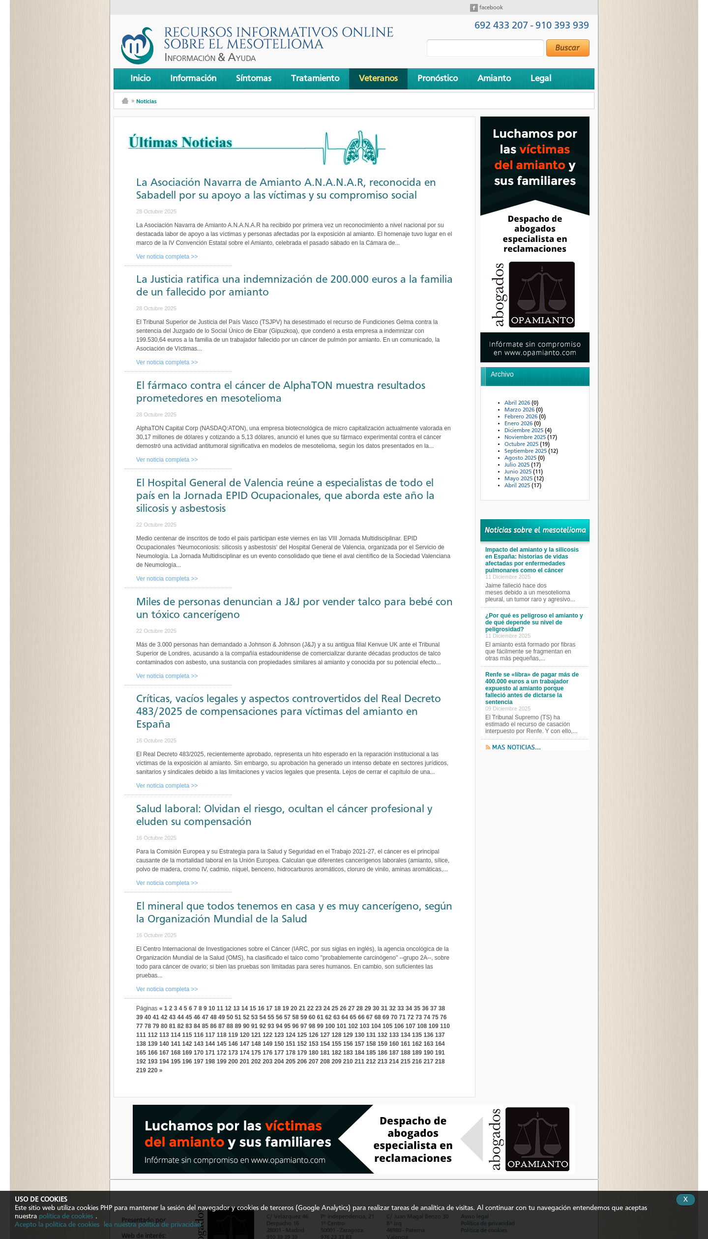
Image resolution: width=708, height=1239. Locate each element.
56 (279, 1017)
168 (175, 1052)
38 (442, 1008)
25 (335, 1008)
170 (199, 1052)
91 (254, 1026)
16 (261, 1008)
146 (233, 1043)
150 (279, 1043)
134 (406, 1035)
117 (210, 1035)
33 (400, 1008)
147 (244, 1043)
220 (152, 1070)
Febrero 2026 (521, 417)
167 (164, 1052)
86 (213, 1026)
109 (434, 1026)
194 (164, 1061)
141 (175, 1043)
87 (221, 1026)
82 (180, 1026)
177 (279, 1052)
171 (210, 1052)
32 (392, 1008)
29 (367, 1008)
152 (302, 1043)
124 (290, 1035)
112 (152, 1035)
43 (172, 1017)
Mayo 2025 (519, 479)
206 (302, 1061)
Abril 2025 (517, 486)
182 (336, 1052)
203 (267, 1061)
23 (318, 1008)
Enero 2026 (519, 424)
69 (386, 1017)
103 (364, 1026)
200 (233, 1061)
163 (428, 1043)
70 (394, 1017)
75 (435, 1017)
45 (188, 1017)
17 (269, 1008)
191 (440, 1052)
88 (230, 1026)
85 (205, 1026)
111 (141, 1035)
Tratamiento (315, 78)
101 (342, 1026)
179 (302, 1052)
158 (371, 1043)
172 (222, 1052)
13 (236, 1008)
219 (141, 1070)
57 (287, 1017)
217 (428, 1061)
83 (188, 1026)
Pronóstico (437, 78)
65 (353, 1017)
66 (361, 1017)
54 (263, 1017)
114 (175, 1035)
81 (172, 1026)
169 (187, 1052)
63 (336, 1017)
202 (256, 1061)
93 (270, 1026)
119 (233, 1035)
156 (348, 1043)
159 (382, 1043)
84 (197, 1026)
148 (256, 1043)
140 (164, 1043)
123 (279, 1035)
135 (417, 1035)
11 (220, 1008)
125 (302, 1035)
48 (213, 1017)
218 (440, 1061)
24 (327, 1008)
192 (141, 1061)
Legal (541, 78)
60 (312, 1017)
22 (310, 1008)
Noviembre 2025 (525, 438)
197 (199, 1061)
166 (152, 1052)
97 (303, 1026)
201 (244, 1061)
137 (440, 1035)
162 (417, 1043)
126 (314, 1035)
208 (325, 1061)
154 (325, 1043)
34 (409, 1008)
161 (406, 1043)
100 (330, 1026)
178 (290, 1052)
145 (222, 1043)
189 (417, 1052)
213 (382, 1061)
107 (410, 1026)
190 (428, 1052)
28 (359, 1008)
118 (222, 1035)
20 (294, 1008)
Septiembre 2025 (526, 451)
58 (295, 1017)
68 (377, 1017)
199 (222, 1061)
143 (199, 1043)
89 (238, 1026)
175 (256, 1052)
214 (394, 1061)
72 (410, 1017)
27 (351, 1008)
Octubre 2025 (522, 444)
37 (433, 1008)
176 (267, 1052)
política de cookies (66, 1216)
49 (221, 1017)
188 (406, 1052)
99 (320, 1026)
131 (371, 1035)
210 (348, 1061)
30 (376, 1008)
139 (152, 1043)
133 (394, 1035)
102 (353, 1026)
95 (287, 1026)
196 (187, 1061)
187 (394, 1052)
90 (246, 1026)
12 (228, 1008)
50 (230, 1017)
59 (303, 1017)
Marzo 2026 (520, 410)
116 (199, 1035)
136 (428, 1035)
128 (336, 1035)
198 (210, 1061)
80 (164, 1026)
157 (359, 1043)
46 (197, 1017)
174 (244, 1052)
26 (343, 1008)
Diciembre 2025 (524, 431)
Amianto (494, 78)
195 (175, 1061)
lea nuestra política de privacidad (152, 1224)
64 (345, 1017)
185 (371, 1052)
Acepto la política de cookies (57, 1224)
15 (253, 1008)
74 (427, 1017)
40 (148, 1017)
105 (387, 1026)
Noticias (146, 101)
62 (328, 1017)
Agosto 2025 (521, 458)
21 (302, 1008)
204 (279, 1061)
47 (205, 1017)
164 (440, 1043)
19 (285, 1008)
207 (314, 1061)
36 (425, 1008)
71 (402, 1017)
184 (359, 1052)
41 (155, 1017)
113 (164, 1035)
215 (406, 1061)
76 (443, 1017)
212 (371, 1061)
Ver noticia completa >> (167, 256)
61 (320, 1017)
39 (139, 1017)
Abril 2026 (517, 403)
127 (325, 1035)
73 (418, 1017)
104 (376, 1026)
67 (369, 1017)
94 (279, 1026)
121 (256, 1035)
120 (244, 1035)
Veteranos (378, 78)
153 (314, 1043)
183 (348, 1052)
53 (254, 1017)
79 (155, 1026)
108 (422, 1026)
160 (394, 1043)
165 (141, 1052)
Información (193, 78)
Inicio (140, 78)
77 (139, 1026)
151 (290, 1043)
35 (417, 1008)
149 (267, 1043)
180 (314, 1052)
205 (290, 1061)
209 (336, 1061)
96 (295, 1026)
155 (336, 1043)
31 (384, 1008)
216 (417, 1061)
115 (187, 1035)
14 (244, 1008)
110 (445, 1026)
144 (210, 1043)
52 (246, 1017)
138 (141, 1043)
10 (211, 1008)
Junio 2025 (518, 472)
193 (152, 1061)
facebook (490, 8)
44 (180, 1017)
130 (359, 1035)
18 (277, 1008)
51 (238, 1017)
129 (348, 1035)
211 (359, 1061)
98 (312, 1026)
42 (164, 1017)
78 (148, 1026)
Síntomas (253, 78)
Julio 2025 (517, 465)
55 (270, 1017)
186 (382, 1052)
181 (325, 1052)
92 (263, 1026)
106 (399, 1026)
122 (267, 1035)
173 (233, 1052)
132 (382, 1035)
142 (187, 1043)
